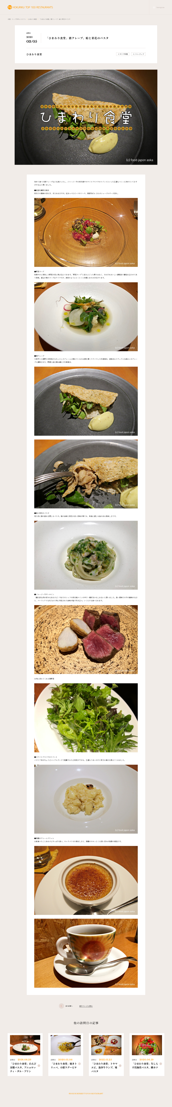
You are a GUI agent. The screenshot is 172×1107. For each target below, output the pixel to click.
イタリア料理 (123, 54)
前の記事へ (66, 1006)
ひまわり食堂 (32, 19)
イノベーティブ (138, 54)
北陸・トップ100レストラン (17, 19)
